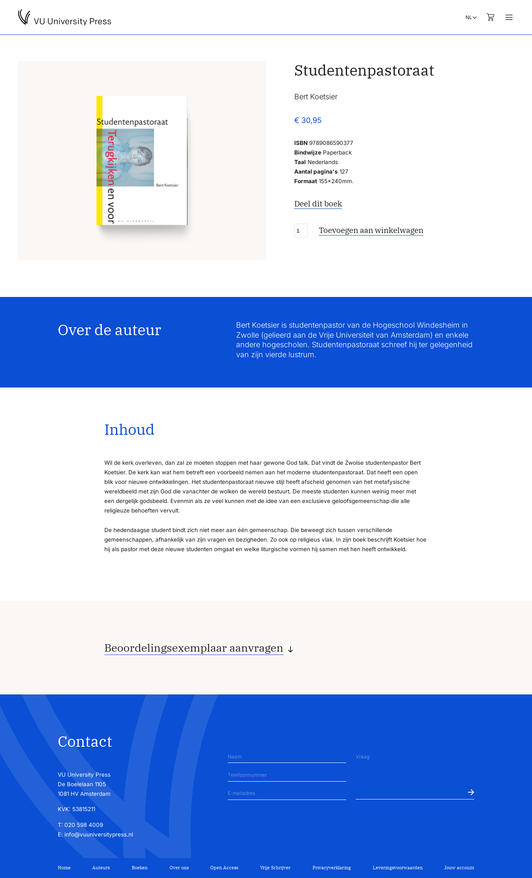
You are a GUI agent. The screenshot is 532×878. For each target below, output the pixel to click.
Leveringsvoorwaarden (398, 868)
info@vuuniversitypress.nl (98, 834)
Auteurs (101, 868)
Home (64, 868)
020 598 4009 (83, 825)
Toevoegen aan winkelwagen (371, 230)
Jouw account (459, 868)
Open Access (224, 868)
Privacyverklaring (332, 868)
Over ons (179, 868)
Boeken (140, 868)
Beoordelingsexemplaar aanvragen (193, 647)
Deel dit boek (318, 203)
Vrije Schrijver (275, 868)
